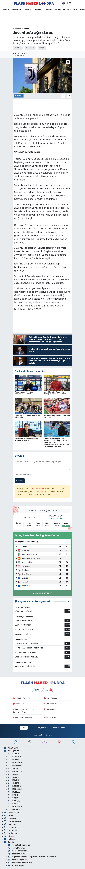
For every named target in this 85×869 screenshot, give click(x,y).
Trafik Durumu (51, 704)
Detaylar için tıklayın (42, 593)
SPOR (26, 28)
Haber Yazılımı (38, 735)
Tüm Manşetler (51, 709)
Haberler (17, 28)
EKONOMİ (16, 10)
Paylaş (18, 95)
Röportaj (10, 827)
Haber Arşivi (50, 718)
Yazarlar (10, 818)
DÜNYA (5, 10)
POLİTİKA (72, 10)
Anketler (10, 833)
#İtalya (41, 48)
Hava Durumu (50, 698)
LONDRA (48, 10)
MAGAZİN (60, 10)
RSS (24, 728)
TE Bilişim (48, 735)
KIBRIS (38, 10)
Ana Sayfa (11, 748)
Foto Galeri (11, 813)
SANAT (13, 774)
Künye (9, 836)
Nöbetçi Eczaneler (22, 698)
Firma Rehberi (13, 821)
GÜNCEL (28, 10)
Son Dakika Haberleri (22, 718)
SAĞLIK (14, 777)
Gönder (19, 481)
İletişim (9, 839)
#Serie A (17, 48)
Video (9, 815)
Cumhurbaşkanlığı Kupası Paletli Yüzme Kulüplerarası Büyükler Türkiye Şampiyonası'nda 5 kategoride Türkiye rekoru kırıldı (56, 442)
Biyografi (10, 830)
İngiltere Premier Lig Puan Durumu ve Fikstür (24, 710)
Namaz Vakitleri (21, 704)
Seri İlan (10, 824)
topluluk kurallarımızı (37, 488)
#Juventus (30, 48)
